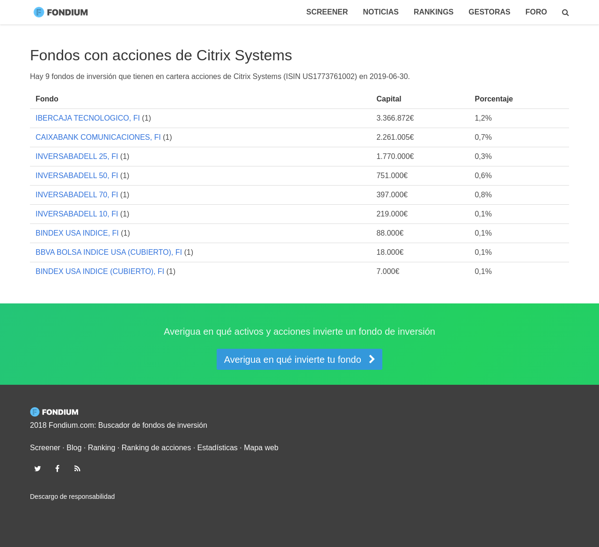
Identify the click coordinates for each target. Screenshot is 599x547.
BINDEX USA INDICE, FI (77, 233)
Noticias (380, 12)
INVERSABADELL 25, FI (77, 156)
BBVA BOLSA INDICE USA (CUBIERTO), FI (109, 252)
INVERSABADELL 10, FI (77, 214)
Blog (73, 448)
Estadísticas (217, 448)
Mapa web (261, 448)
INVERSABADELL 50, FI (77, 176)
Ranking (102, 448)
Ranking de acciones (156, 448)
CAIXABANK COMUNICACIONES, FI (98, 137)
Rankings (433, 12)
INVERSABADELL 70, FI (77, 195)
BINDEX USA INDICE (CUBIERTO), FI (100, 271)
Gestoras (489, 12)
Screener (327, 12)
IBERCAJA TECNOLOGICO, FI (88, 118)
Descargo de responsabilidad (72, 496)
